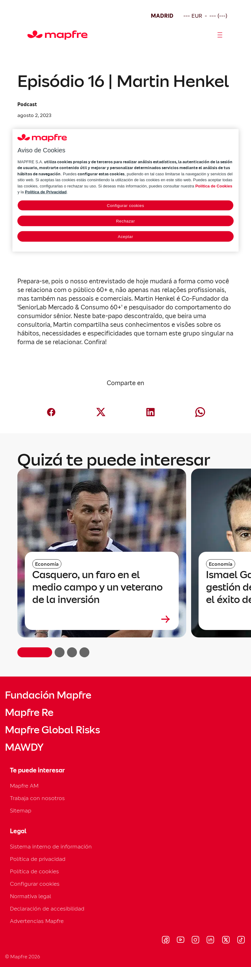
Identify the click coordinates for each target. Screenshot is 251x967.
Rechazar (125, 221)
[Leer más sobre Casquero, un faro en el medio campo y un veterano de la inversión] (101, 619)
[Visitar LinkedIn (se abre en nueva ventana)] (210, 940)
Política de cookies (34, 871)
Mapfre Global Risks (52, 730)
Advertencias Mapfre (37, 920)
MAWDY (24, 747)
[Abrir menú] (220, 35)
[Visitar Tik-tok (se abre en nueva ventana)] (241, 940)
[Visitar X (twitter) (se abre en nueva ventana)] (226, 940)
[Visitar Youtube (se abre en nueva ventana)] (181, 940)
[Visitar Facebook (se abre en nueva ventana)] (166, 940)
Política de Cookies (213, 186)
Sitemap (20, 810)
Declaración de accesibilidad (47, 908)
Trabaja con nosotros (37, 798)
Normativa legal (30, 896)
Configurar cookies (35, 883)
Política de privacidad (37, 858)
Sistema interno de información (51, 846)
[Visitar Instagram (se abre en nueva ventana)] (195, 940)
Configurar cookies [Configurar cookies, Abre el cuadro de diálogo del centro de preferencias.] (125, 205)
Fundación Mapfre (48, 695)
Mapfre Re (29, 712)
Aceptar (125, 236)
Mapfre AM (24, 785)
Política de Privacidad (45, 192)
